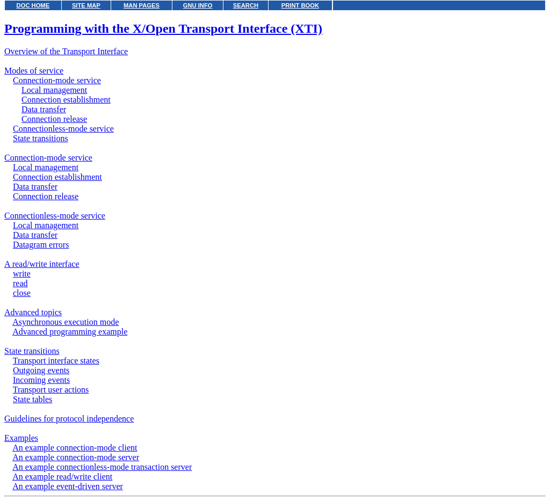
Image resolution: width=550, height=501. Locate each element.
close (22, 292)
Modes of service (33, 70)
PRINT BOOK (300, 5)
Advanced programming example (69, 331)
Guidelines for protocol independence (69, 418)
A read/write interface (41, 263)
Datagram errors (41, 244)
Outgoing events (41, 370)
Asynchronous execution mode (65, 321)
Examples (21, 437)
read (20, 283)
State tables (32, 399)
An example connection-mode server (75, 457)
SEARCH (245, 5)
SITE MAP (86, 5)
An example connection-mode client (74, 447)
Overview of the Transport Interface (66, 51)
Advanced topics (33, 312)
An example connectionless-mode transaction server (102, 466)
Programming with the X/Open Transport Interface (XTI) (163, 28)
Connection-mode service (57, 80)
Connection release (54, 119)
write (22, 273)
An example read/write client (62, 476)
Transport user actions (51, 389)
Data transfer (43, 109)
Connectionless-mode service (63, 128)
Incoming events (41, 379)
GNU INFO (198, 5)
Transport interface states (56, 360)
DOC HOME (33, 5)
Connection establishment (66, 99)
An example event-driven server (67, 486)
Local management (54, 90)
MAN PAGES (142, 5)
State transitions (40, 138)
